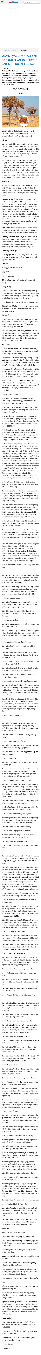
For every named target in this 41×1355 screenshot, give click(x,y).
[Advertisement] (20, 26)
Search (38, 2)
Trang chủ (6, 50)
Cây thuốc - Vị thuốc (20, 50)
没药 (25, 89)
